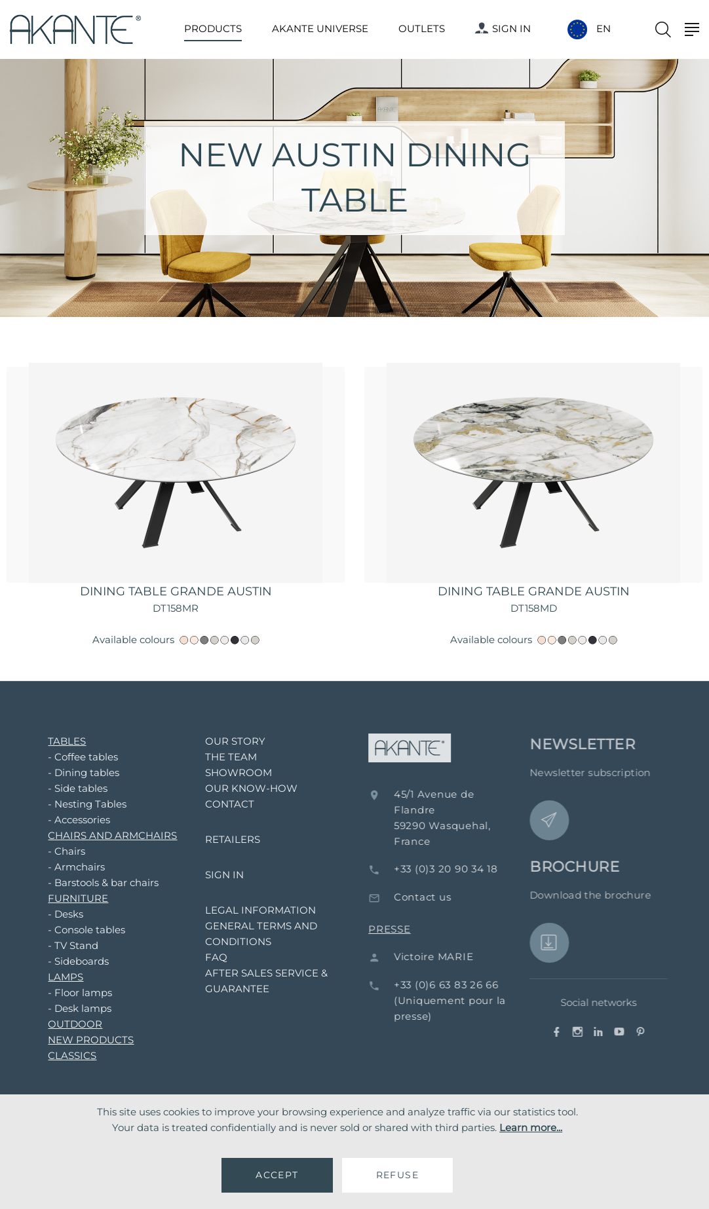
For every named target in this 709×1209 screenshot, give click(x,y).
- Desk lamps (72, 1008)
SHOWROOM (231, 772)
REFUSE (397, 1175)
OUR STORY (228, 741)
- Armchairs (69, 867)
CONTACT (222, 804)
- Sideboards (71, 961)
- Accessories (72, 819)
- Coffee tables (76, 757)
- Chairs (59, 851)
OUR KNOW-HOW (244, 788)
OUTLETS (421, 28)
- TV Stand (66, 945)
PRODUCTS (213, 28)
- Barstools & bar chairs (96, 882)
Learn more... (530, 1127)
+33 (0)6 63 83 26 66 (458, 984)
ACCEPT (277, 1175)
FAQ (209, 957)
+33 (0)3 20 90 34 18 (458, 869)
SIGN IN (503, 28)
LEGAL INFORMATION (253, 910)
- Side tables (70, 788)
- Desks (58, 914)
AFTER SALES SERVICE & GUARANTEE (259, 981)
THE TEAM (224, 757)
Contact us (434, 897)
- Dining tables (76, 772)
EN (603, 29)
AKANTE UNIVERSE (320, 28)
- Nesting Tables (80, 804)
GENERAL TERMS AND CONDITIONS (254, 934)
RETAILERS (225, 839)
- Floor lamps (73, 992)
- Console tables (79, 929)
